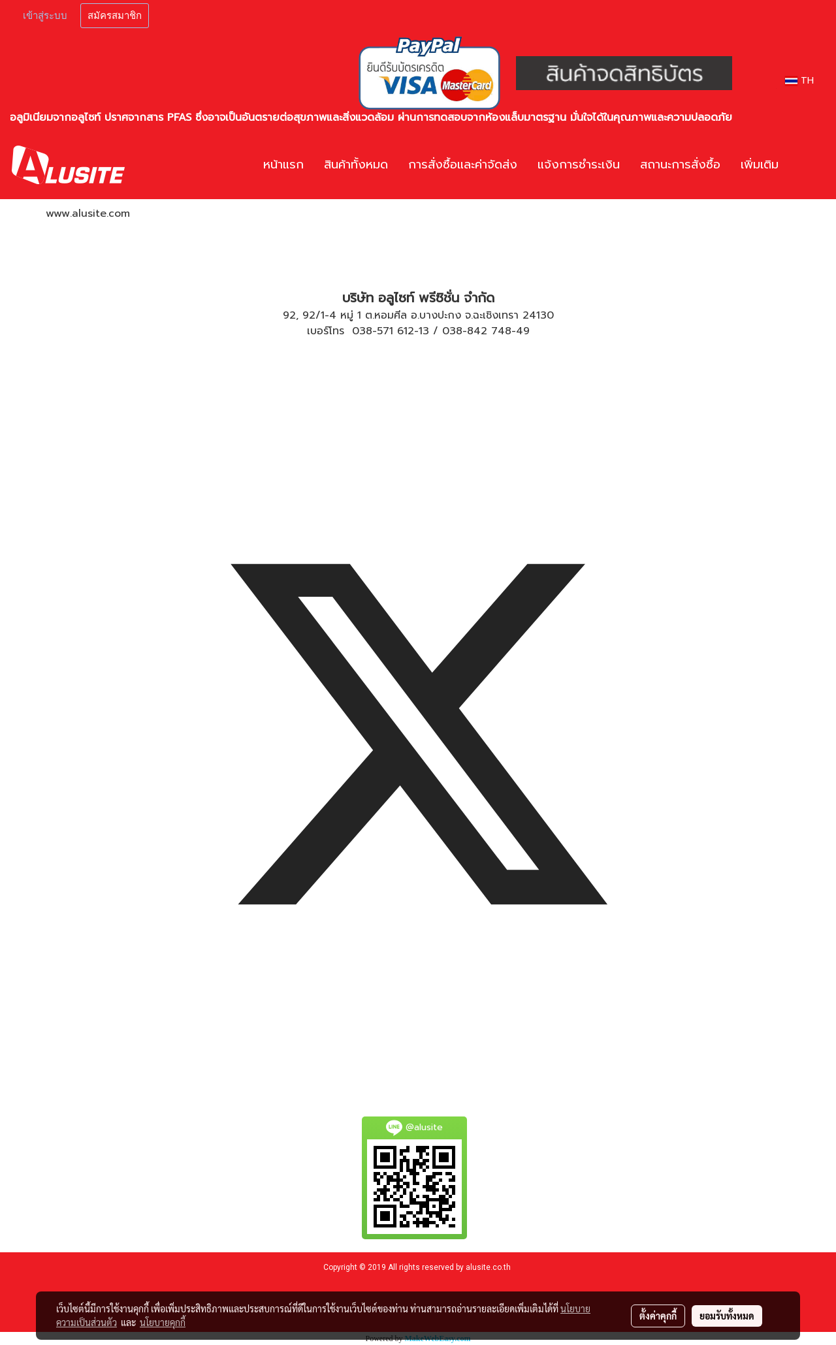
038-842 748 (476, 331)
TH (799, 80)
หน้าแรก (283, 164)
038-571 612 (383, 331)
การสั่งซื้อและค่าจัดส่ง (462, 164)
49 (523, 331)
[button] (808, 165)
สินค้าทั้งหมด (356, 164)
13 (424, 331)
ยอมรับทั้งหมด (726, 1315)
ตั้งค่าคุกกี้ (658, 1315)
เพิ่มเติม (760, 164)
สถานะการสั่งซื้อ (680, 164)
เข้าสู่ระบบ (45, 16)
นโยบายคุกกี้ (162, 1322)
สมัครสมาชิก (115, 16)
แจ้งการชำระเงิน (579, 164)
